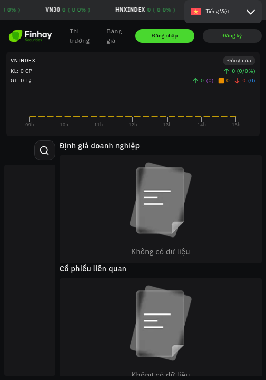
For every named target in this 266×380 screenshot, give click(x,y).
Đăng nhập (165, 35)
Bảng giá (114, 35)
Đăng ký (232, 35)
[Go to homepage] (30, 35)
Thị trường (80, 35)
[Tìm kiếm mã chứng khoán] (44, 150)
